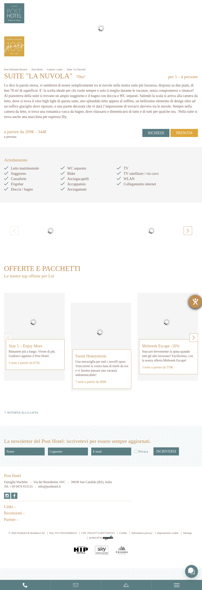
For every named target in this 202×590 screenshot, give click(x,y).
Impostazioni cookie (168, 532)
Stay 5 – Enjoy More (25, 346)
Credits (123, 532)
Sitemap (187, 532)
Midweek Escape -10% (161, 346)
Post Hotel (37, 69)
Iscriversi (166, 451)
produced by (101, 537)
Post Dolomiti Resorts (15, 69)
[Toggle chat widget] (191, 571)
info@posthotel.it (49, 486)
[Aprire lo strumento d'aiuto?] (195, 301)
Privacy (143, 451)
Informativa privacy (141, 532)
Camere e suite (54, 69)
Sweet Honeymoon (90, 356)
